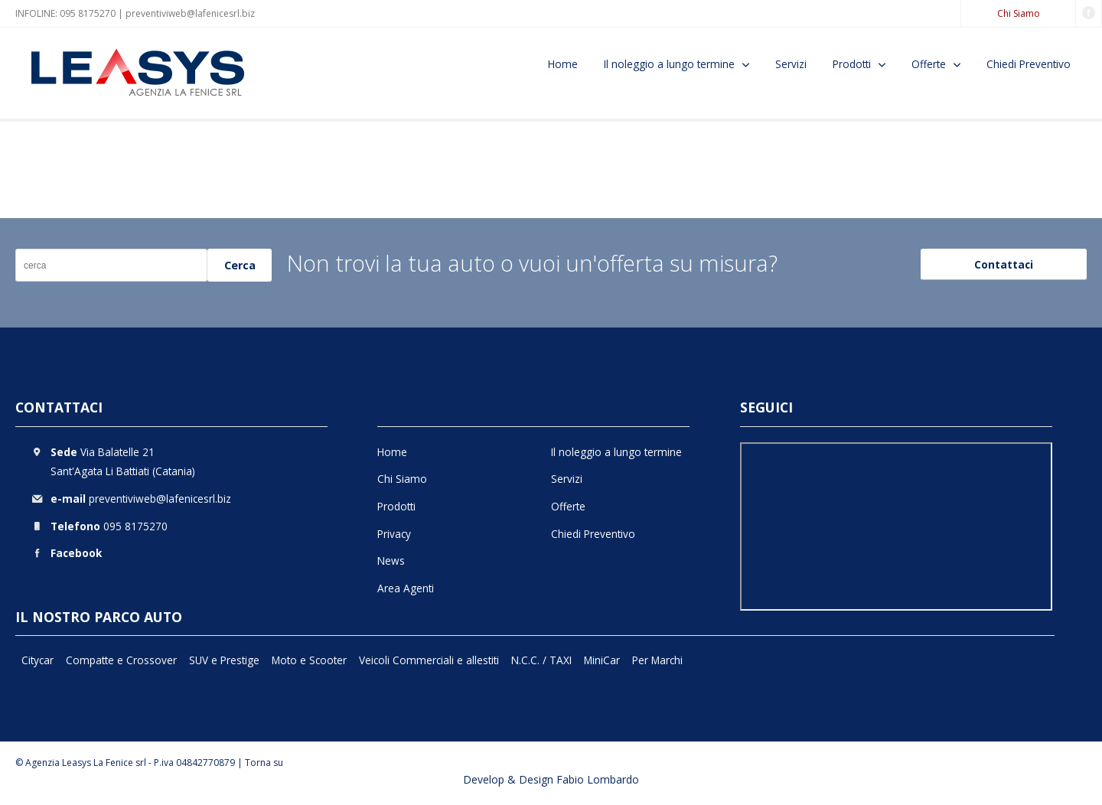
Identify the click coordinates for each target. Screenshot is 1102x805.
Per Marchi (657, 660)
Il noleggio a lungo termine (669, 64)
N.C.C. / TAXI (541, 660)
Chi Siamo (1018, 13)
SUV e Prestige (224, 660)
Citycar (37, 660)
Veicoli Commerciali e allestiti (429, 660)
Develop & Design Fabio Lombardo (551, 779)
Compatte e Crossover (121, 660)
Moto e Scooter (309, 660)
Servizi (791, 64)
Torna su (264, 762)
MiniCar (602, 660)
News (391, 560)
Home (563, 64)
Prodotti (852, 64)
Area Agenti (405, 588)
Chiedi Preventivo (1028, 64)
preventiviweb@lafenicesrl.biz (190, 13)
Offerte (928, 64)
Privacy (394, 533)
